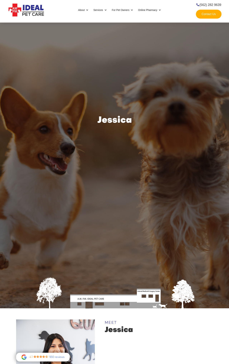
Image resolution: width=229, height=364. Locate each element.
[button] (83, 10)
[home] (26, 10)
